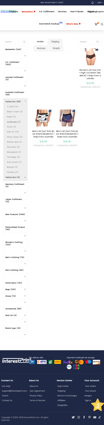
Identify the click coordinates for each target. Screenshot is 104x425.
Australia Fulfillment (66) (14, 93)
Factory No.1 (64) (13, 101)
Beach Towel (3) (15, 111)
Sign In (88, 400)
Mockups (41, 48)
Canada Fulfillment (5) (14, 78)
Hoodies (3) (12, 172)
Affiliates (61, 400)
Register (100, 11)
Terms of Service (37, 400)
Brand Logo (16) (13, 328)
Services (62, 11)
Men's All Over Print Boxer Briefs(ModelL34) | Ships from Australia (67, 134)
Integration (62, 405)
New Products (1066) (15, 214)
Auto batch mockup (50, 23)
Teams (5, 395)
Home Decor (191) (13, 283)
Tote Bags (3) (13, 157)
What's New (73, 24)
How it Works (77, 11)
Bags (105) (10, 289)
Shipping (55, 41)
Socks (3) (11, 127)
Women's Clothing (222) (13, 243)
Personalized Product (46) (15, 228)
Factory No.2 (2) (12, 177)
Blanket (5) (12, 167)
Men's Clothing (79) (14, 257)
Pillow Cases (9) (15, 137)
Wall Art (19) (13, 132)
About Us (34, 386)
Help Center (63, 386)
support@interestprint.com (14, 391)
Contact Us (7, 400)
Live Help (6, 386)
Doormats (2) (13, 147)
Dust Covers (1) (14, 162)
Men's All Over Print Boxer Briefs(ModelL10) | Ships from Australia (43, 134)
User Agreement (37, 391)
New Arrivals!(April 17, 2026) (52, 2)
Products (13, 11)
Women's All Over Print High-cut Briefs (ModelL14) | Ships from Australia (90, 74)
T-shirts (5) (12, 106)
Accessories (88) (13, 309)
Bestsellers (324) (13, 49)
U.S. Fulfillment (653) (12, 63)
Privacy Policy (36, 395)
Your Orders (90, 386)
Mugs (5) (11, 117)
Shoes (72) (10, 296)
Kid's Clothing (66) (14, 270)
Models (40, 41)
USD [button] (100, 2)
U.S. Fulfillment (46, 11)
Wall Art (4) (11, 315)
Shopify (56, 48)
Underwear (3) (14, 122)
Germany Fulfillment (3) (14, 185)
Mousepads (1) (14, 152)
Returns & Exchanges (67, 395)
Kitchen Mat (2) (14, 142)
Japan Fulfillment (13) (13, 200)
